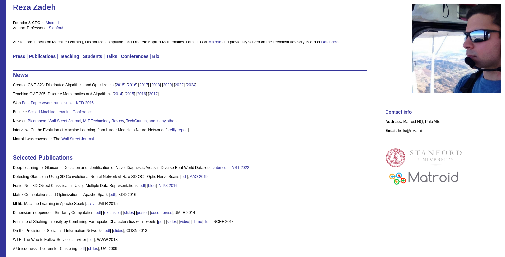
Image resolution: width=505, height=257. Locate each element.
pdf (184, 176)
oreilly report (177, 130)
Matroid (52, 23)
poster (142, 212)
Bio (156, 56)
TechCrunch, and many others (151, 121)
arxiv (90, 203)
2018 (155, 85)
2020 (167, 85)
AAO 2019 (198, 176)
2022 (179, 85)
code (155, 212)
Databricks (330, 42)
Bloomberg (37, 121)
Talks (111, 56)
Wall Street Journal (65, 121)
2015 (120, 85)
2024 (191, 85)
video (184, 221)
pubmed (219, 167)
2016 (132, 85)
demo (197, 221)
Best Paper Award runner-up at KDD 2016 (58, 103)
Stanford (56, 28)
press (167, 212)
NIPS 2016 (168, 185)
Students (92, 56)
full (207, 221)
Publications (42, 56)
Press (19, 56)
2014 (118, 94)
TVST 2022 (239, 167)
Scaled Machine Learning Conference (60, 112)
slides (129, 212)
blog (152, 185)
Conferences (134, 56)
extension (112, 212)
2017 (143, 85)
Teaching (69, 56)
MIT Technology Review (103, 121)
